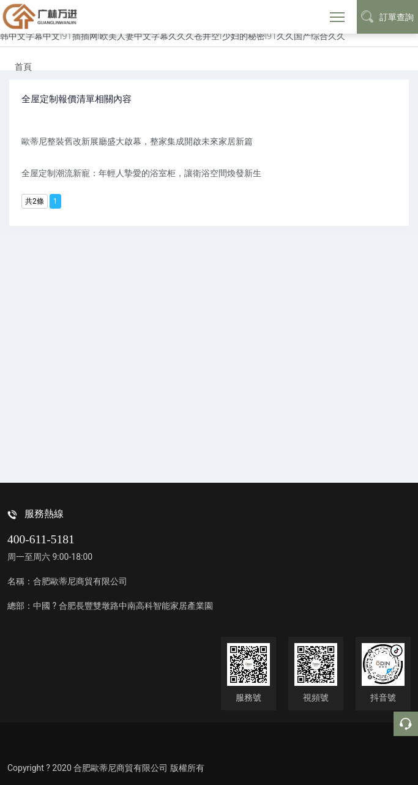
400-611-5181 (41, 539)
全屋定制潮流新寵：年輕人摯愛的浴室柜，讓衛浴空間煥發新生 (141, 173)
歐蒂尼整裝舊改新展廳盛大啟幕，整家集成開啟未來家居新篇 (137, 141)
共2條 (34, 201)
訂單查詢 (387, 16)
